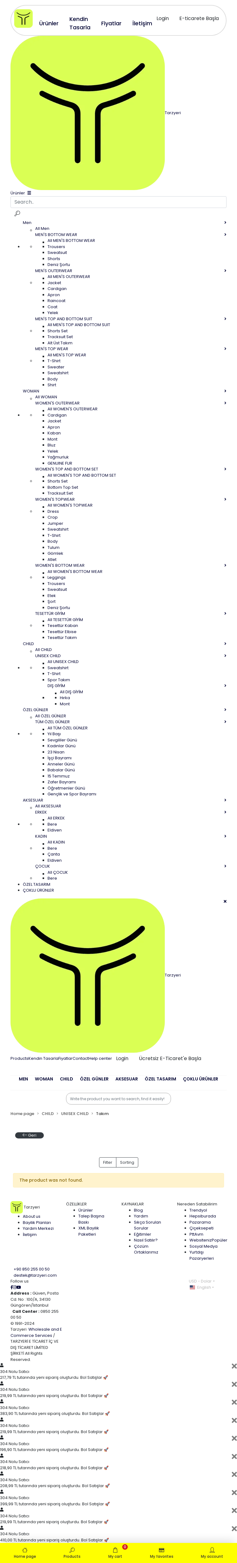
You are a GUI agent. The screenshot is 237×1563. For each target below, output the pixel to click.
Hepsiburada (202, 1216)
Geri (29, 1135)
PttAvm (196, 1234)
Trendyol (198, 1210)
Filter (107, 1162)
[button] (23, 1083)
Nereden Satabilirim (197, 1204)
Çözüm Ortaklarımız (146, 1249)
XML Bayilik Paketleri (88, 1231)
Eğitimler (142, 1234)
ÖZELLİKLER (76, 1204)
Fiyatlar (65, 1058)
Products (19, 1058)
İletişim (30, 1235)
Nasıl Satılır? (146, 1240)
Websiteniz (208, 1240)
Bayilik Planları (37, 1222)
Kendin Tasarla (43, 1058)
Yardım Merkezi (38, 1228)
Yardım (141, 1216)
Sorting (127, 1162)
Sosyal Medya (203, 1246)
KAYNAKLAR (133, 1204)
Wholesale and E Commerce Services (36, 1332)
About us (31, 1216)
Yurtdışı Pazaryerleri (201, 1255)
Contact (81, 1058)
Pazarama (200, 1222)
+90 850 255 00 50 (32, 1269)
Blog (138, 1210)
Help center (100, 1058)
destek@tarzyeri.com (35, 1275)
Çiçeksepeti (201, 1228)
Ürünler (85, 1210)
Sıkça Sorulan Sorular (147, 1225)
